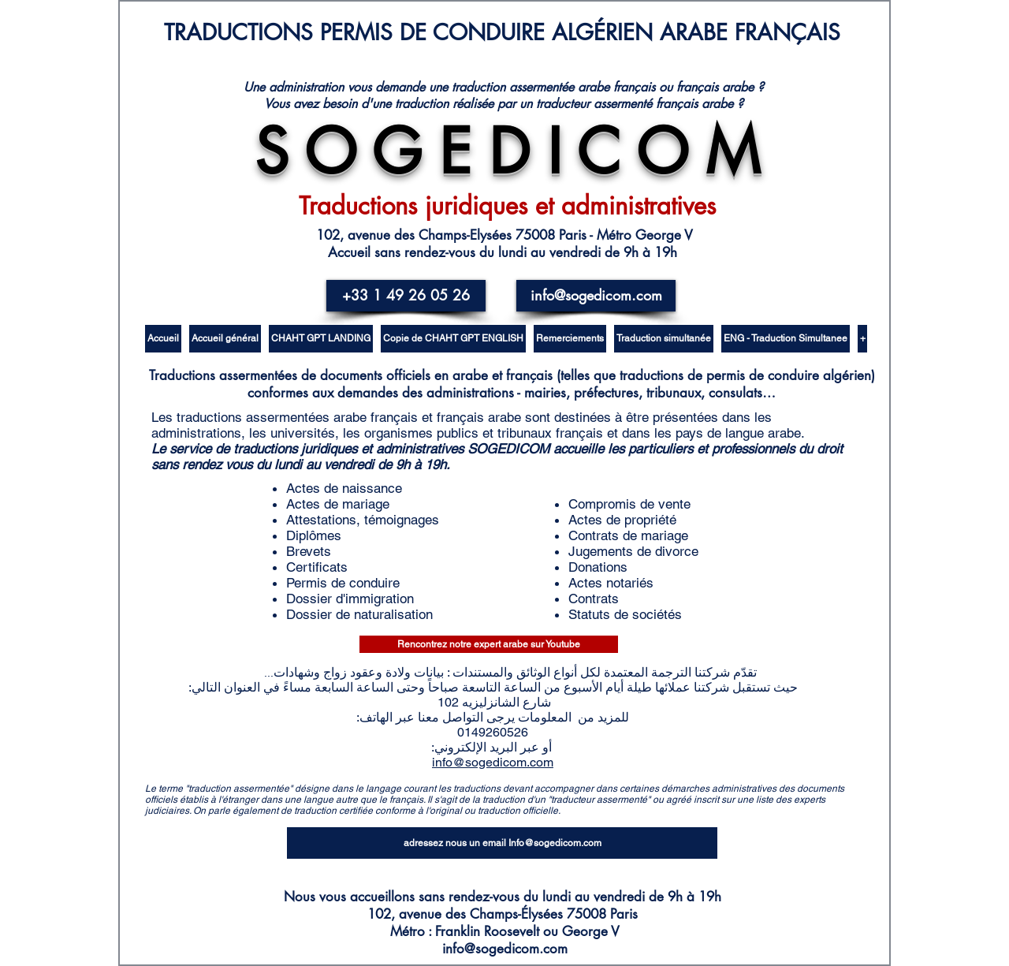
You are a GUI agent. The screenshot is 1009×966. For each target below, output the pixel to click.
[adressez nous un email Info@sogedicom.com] (502, 843)
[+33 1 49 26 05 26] (406, 295)
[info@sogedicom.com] (596, 295)
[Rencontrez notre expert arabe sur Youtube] (488, 644)
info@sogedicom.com (492, 762)
